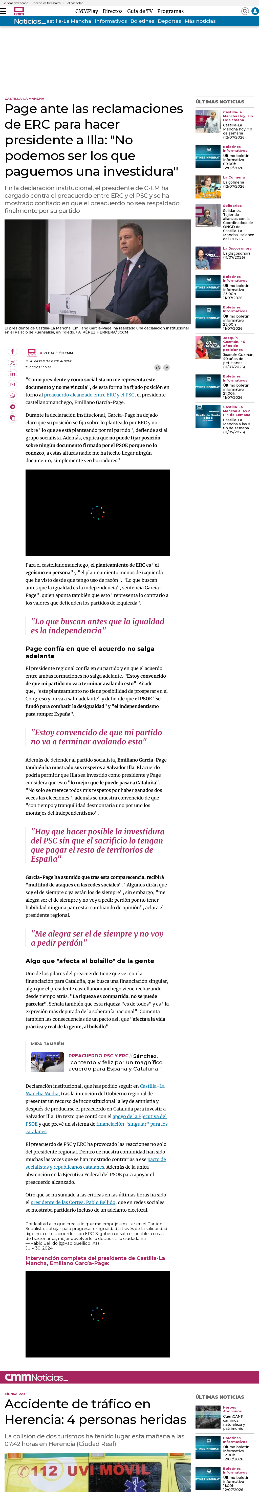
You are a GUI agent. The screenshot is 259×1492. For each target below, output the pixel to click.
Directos (114, 11)
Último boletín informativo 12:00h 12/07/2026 (236, 1453)
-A (166, 367)
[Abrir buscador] (245, 11)
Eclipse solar (74, 3)
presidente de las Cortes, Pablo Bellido (73, 1202)
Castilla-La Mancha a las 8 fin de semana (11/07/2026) (236, 426)
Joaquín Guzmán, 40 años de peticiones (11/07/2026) (238, 361)
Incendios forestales (46, 3)
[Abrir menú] (3, 11)
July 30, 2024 (39, 1248)
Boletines (142, 21)
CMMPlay (88, 11)
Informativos (111, 21)
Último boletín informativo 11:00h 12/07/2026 (236, 1484)
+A (157, 367)
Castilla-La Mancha (67, 21)
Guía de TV (141, 11)
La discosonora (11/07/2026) (236, 256)
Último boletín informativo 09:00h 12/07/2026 (236, 162)
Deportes (169, 21)
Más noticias (200, 21)
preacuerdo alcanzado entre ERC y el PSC (89, 395)
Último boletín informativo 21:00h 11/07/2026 (236, 392)
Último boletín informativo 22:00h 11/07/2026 (236, 323)
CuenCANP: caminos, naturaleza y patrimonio (234, 1423)
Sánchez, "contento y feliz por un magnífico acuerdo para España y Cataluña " (116, 1062)
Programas (170, 11)
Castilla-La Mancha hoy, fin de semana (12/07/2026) (237, 131)
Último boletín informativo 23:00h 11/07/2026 (236, 292)
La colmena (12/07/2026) (234, 185)
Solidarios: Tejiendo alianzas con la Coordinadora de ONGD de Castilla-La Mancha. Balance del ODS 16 (238, 225)
